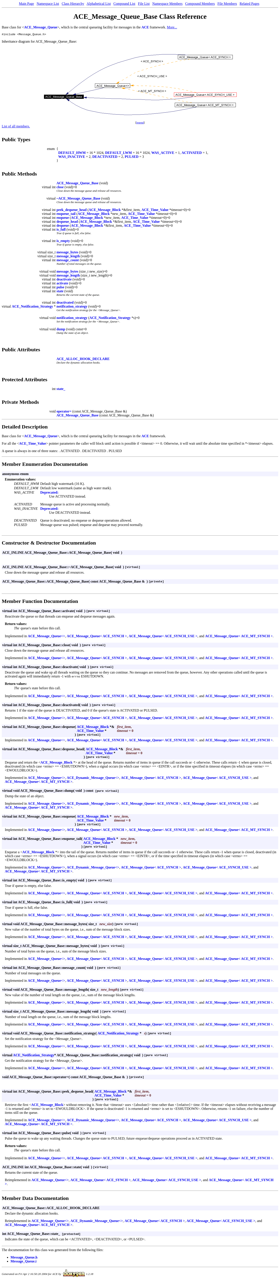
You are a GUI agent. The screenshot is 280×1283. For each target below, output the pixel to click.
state (59, 292)
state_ (60, 389)
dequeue (62, 226)
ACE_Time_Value (155, 210)
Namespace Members (167, 3)
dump (60, 330)
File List (144, 3)
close (60, 188)
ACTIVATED (192, 153)
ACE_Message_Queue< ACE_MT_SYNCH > (239, 637)
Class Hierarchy (73, 3)
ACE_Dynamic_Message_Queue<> (93, 778)
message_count (67, 261)
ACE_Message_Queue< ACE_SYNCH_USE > (163, 637)
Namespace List (48, 3)
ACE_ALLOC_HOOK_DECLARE (83, 359)
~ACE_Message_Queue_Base (78, 199)
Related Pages (249, 3)
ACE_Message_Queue (40, 27)
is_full (61, 230)
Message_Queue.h (23, 1258)
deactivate (64, 280)
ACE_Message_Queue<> (46, 637)
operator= (64, 412)
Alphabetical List (99, 3)
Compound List (124, 3)
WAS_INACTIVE (71, 157)
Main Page (26, 3)
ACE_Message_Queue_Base (77, 184)
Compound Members (200, 3)
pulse (60, 288)
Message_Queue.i (23, 1262)
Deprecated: (49, 493)
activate (62, 284)
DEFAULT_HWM (72, 153)
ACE (145, 27)
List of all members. (16, 127)
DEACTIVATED (104, 157)
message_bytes (67, 253)
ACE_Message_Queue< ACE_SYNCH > (97, 637)
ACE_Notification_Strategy (32, 307)
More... (172, 27)
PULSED (131, 157)
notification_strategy (71, 307)
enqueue (62, 218)
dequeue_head (67, 222)
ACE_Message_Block (105, 210)
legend (140, 123)
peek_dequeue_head (71, 210)
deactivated (65, 303)
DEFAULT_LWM (118, 153)
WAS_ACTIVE (162, 153)
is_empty (63, 241)
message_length (68, 257)
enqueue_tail (65, 214)
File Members (227, 3)
